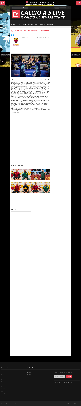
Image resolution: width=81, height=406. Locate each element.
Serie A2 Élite (25, 21)
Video (36, 24)
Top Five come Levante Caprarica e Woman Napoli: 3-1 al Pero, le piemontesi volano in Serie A (52, 27)
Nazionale (30, 24)
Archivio (19, 7)
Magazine (41, 24)
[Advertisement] (30, 128)
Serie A (17, 21)
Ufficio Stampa (28, 38)
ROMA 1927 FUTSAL (29, 40)
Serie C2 (59, 21)
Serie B (38, 21)
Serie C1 (52, 21)
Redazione (57, 7)
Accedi (15, 7)
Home (12, 21)
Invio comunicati (25, 7)
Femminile (46, 21)
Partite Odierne (50, 24)
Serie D (65, 21)
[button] (14, 65)
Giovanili (13, 24)
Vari (19, 24)
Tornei (23, 24)
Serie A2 (32, 21)
